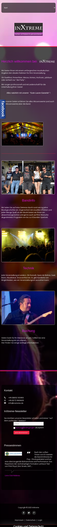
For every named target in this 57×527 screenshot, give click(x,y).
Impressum (19, 520)
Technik (28, 268)
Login (40, 520)
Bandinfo (28, 200)
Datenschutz (31, 520)
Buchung (28, 331)
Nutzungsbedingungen (25, 427)
